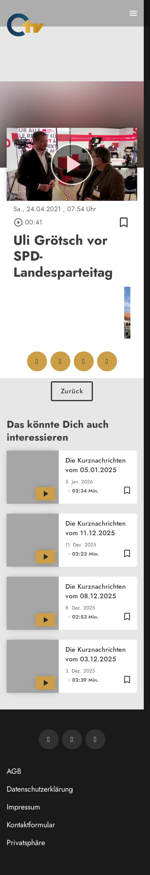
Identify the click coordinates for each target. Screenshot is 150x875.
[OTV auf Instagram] (95, 739)
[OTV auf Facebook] (72, 739)
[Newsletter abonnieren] (49, 739)
